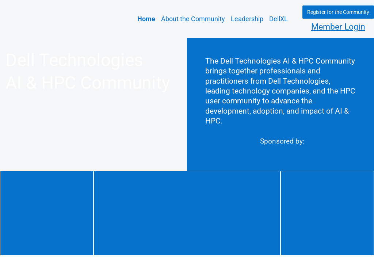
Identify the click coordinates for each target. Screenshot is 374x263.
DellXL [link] (278, 19)
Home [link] (146, 19)
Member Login (338, 27)
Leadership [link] (247, 19)
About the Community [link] (193, 19)
